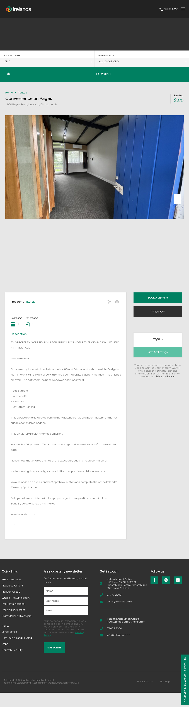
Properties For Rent (12, 600)
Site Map (164, 695)
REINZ (5, 640)
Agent (158, 352)
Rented (22, 92)
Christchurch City (12, 664)
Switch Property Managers (16, 630)
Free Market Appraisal (14, 624)
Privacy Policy (165, 391)
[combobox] (47, 62)
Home (9, 92)
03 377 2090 (171, 9)
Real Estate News (11, 593)
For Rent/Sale (12, 55)
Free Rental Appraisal (13, 618)
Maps (5, 658)
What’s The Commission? (16, 612)
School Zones (9, 646)
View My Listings (158, 366)
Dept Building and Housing (17, 652)
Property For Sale (11, 606)
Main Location (106, 55)
